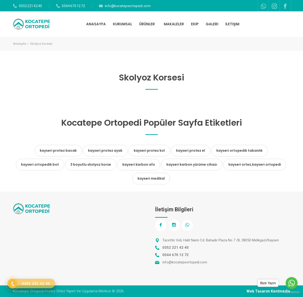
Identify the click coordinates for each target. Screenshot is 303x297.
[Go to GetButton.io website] (291, 292)
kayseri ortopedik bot (40, 164)
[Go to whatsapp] (292, 283)
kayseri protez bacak (58, 150)
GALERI (212, 24)
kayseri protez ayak (105, 150)
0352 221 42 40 (30, 6)
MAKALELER (174, 24)
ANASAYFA (96, 24)
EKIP (195, 24)
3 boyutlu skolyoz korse (90, 164)
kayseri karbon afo (138, 164)
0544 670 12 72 (73, 6)
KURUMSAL (122, 24)
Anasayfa (19, 43)
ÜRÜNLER (147, 24)
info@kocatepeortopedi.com (128, 6)
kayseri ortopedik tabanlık (239, 150)
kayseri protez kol (149, 150)
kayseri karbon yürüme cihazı (191, 164)
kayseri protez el (190, 150)
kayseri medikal (151, 178)
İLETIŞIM (232, 24)
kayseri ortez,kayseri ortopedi (254, 164)
